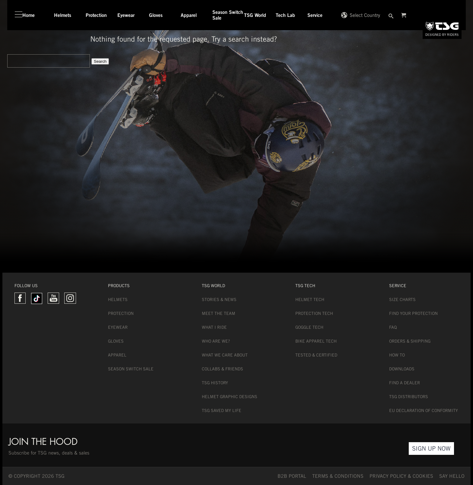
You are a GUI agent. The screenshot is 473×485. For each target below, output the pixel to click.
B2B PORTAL (292, 476)
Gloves (116, 341)
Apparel (117, 355)
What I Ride (214, 327)
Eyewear (118, 327)
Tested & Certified (316, 355)
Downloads (401, 368)
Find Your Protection (413, 313)
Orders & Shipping (409, 341)
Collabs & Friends (222, 368)
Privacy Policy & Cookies (401, 476)
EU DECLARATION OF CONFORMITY (423, 410)
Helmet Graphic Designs (229, 396)
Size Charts (402, 299)
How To (397, 355)
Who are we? (216, 341)
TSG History (215, 382)
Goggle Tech (309, 327)
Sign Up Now (431, 448)
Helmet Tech (309, 299)
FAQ (393, 327)
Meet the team (218, 313)
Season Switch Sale (131, 368)
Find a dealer (404, 382)
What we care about (225, 355)
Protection (121, 313)
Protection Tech (314, 313)
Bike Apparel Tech (316, 341)
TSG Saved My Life (221, 410)
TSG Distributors (408, 396)
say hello (452, 476)
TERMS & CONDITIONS (337, 476)
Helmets (118, 299)
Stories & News (219, 299)
